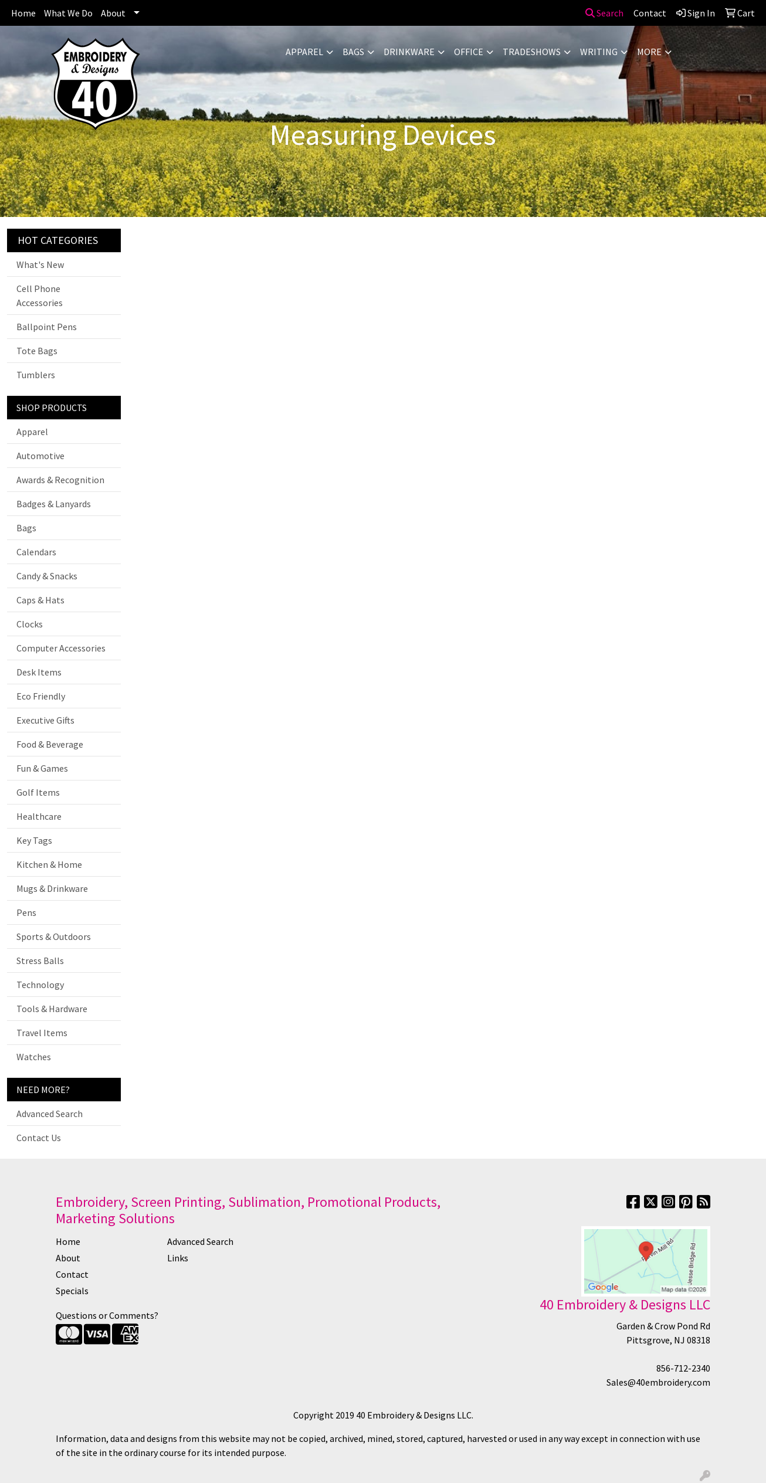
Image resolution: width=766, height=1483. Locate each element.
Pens (26, 912)
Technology (40, 984)
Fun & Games (42, 768)
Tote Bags (36, 351)
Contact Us (38, 1137)
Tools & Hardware (51, 1008)
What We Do (68, 13)
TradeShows (532, 51)
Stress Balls (40, 960)
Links (177, 1258)
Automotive (40, 455)
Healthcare (39, 816)
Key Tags (34, 840)
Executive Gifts (45, 720)
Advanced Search (49, 1113)
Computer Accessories (61, 648)
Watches (33, 1057)
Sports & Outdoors (53, 936)
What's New (40, 264)
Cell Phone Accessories (39, 295)
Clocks (29, 624)
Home (23, 13)
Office (468, 51)
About (113, 13)
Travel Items (41, 1033)
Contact (72, 1274)
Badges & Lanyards (53, 504)
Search (604, 13)
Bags (353, 51)
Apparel (304, 51)
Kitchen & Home (49, 864)
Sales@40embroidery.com (658, 1382)
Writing (599, 51)
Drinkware (409, 51)
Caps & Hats (40, 600)
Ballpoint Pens (46, 326)
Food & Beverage (49, 744)
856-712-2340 (683, 1368)
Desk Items (39, 672)
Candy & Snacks (46, 576)
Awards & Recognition (60, 480)
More (649, 51)
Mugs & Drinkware (52, 888)
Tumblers (35, 375)
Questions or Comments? (107, 1315)
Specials (72, 1291)
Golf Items (38, 792)
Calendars (36, 552)
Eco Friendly (40, 696)
